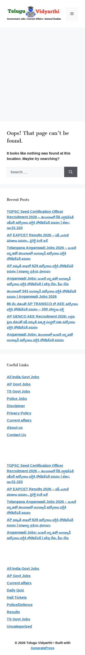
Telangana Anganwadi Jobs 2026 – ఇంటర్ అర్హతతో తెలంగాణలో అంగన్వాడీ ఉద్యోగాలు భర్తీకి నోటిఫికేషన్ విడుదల (41, 253)
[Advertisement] (42, 72)
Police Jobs (17, 398)
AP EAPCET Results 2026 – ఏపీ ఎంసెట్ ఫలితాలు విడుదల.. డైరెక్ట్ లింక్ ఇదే (38, 238)
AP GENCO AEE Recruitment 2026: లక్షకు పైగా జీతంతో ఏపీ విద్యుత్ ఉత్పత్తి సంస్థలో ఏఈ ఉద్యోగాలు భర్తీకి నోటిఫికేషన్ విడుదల (41, 322)
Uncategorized (19, 626)
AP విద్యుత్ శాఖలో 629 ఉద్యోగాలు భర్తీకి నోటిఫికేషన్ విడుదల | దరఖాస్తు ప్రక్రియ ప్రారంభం (40, 268)
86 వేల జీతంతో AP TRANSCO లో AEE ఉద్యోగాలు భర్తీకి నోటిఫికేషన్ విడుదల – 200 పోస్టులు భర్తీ (42, 306)
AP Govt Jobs (19, 384)
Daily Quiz (15, 590)
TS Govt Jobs (18, 391)
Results (13, 611)
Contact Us (16, 434)
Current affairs (19, 420)
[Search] (70, 172)
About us (15, 427)
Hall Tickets (17, 597)
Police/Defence (20, 604)
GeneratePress (42, 648)
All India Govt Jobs (23, 376)
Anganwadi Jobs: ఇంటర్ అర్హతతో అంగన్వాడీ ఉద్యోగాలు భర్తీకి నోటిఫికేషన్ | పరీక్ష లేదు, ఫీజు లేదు (39, 281)
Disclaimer (16, 405)
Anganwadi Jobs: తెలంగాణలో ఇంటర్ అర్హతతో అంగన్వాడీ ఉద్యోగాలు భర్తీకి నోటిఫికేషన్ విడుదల (40, 337)
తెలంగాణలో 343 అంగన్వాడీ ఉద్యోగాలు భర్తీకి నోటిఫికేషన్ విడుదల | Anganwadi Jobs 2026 (41, 294)
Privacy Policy (19, 413)
